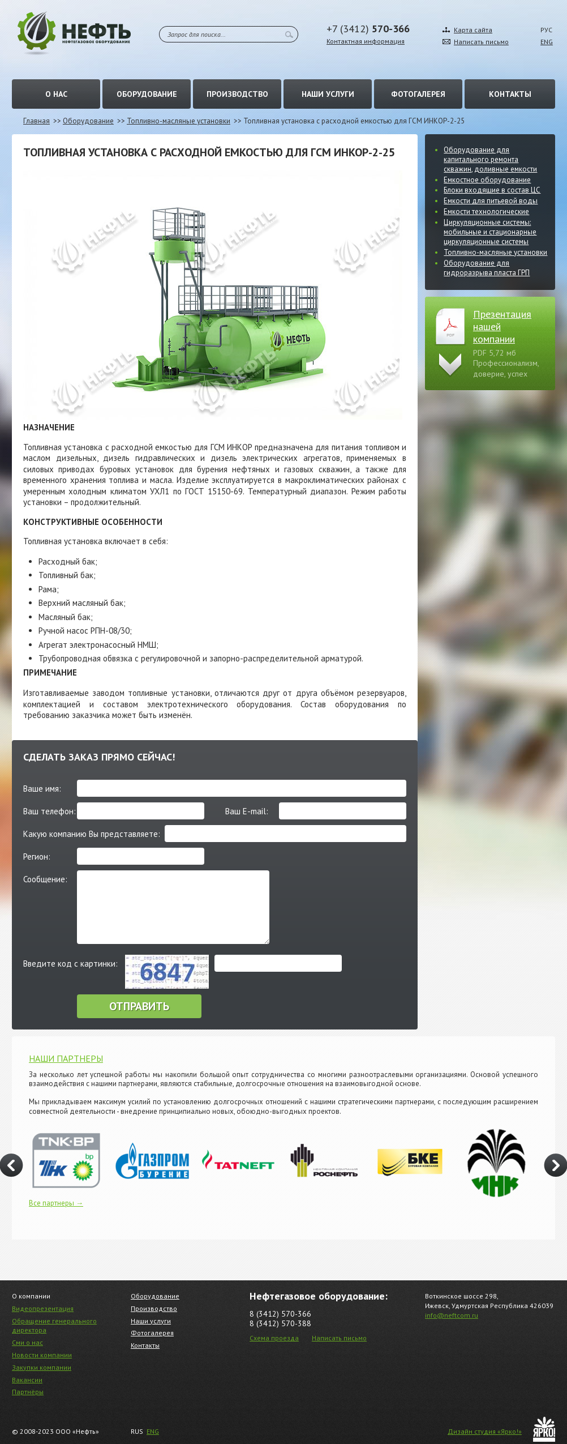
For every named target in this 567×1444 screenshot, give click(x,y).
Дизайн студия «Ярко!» (485, 1431)
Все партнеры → (56, 1203)
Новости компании (42, 1355)
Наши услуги (328, 94)
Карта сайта (473, 29)
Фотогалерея (418, 94)
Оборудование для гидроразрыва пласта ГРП (487, 267)
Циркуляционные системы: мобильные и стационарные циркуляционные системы (490, 231)
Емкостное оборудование (487, 180)
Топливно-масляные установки (178, 121)
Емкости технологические (486, 211)
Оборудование (147, 94)
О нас (56, 94)
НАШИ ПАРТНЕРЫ (66, 1058)
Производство (237, 94)
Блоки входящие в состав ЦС (492, 190)
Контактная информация (366, 41)
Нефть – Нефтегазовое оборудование (74, 33)
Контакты (510, 94)
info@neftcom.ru (451, 1315)
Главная (36, 121)
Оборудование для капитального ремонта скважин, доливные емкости (490, 159)
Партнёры (28, 1391)
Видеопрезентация (43, 1308)
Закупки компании (41, 1367)
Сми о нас (27, 1342)
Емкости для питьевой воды (491, 201)
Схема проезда (274, 1338)
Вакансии (27, 1379)
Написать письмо (481, 41)
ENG (546, 41)
